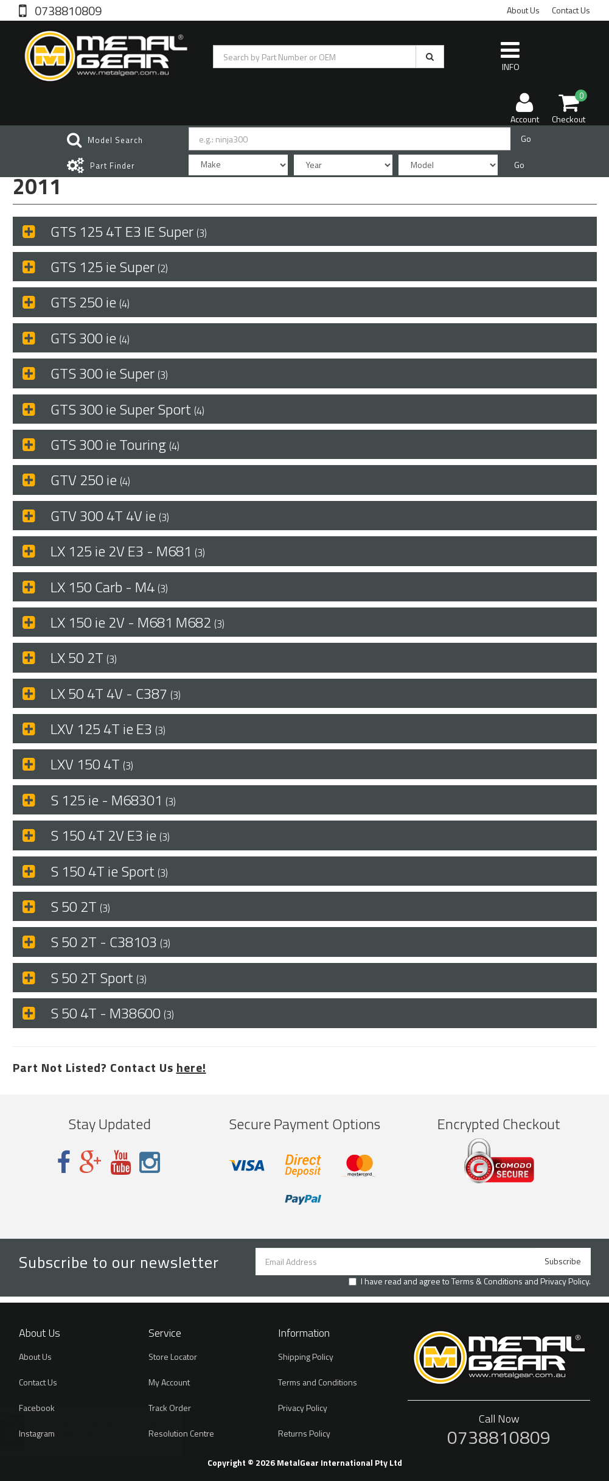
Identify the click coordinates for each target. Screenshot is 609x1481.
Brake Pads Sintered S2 (86, 1433)
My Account (169, 1382)
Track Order (169, 1407)
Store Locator (172, 1356)
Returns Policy (304, 1433)
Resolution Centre (181, 1433)
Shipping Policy (305, 1356)
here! (191, 1067)
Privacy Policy (564, 1281)
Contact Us (571, 10)
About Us (523, 10)
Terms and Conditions (317, 1382)
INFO (510, 56)
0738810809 (67, 9)
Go (526, 138)
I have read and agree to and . (470, 1281)
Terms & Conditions (487, 1281)
